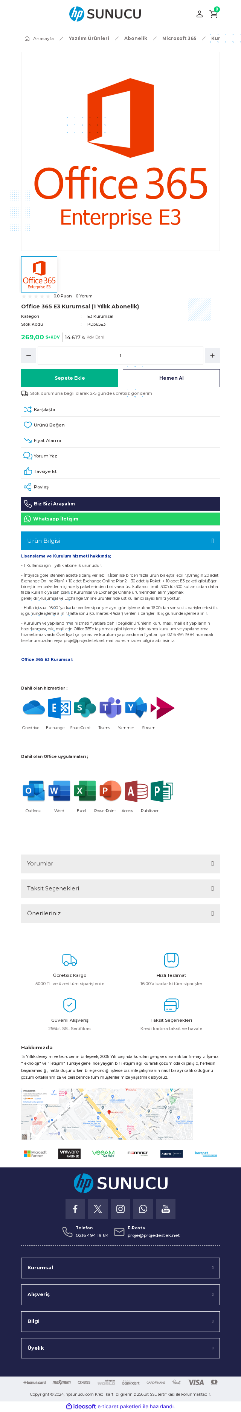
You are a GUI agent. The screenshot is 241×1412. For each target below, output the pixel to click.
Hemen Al (171, 378)
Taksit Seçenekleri (53, 888)
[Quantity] (120, 355)
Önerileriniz (44, 913)
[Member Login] (200, 14)
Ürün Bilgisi (43, 540)
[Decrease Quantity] (28, 355)
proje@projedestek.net (84, 640)
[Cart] (214, 14)
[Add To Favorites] (120, 425)
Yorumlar (40, 863)
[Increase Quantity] (212, 355)
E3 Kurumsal (100, 316)
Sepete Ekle (70, 378)
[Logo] (105, 14)
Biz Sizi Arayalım (49, 503)
